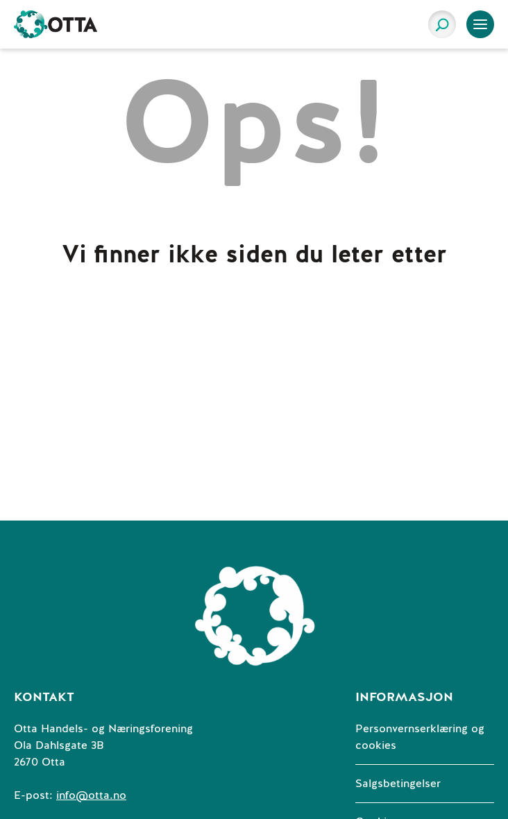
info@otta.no (91, 795)
